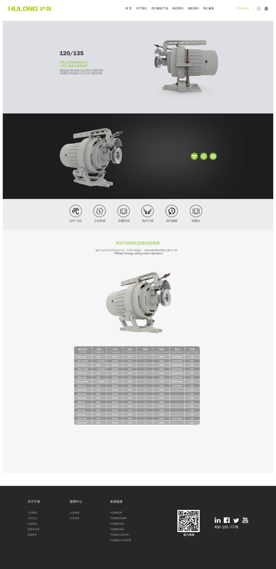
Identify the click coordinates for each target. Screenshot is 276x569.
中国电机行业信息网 (120, 540)
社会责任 (32, 523)
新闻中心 (76, 501)
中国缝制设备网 (118, 518)
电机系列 (193, 8)
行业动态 (74, 518)
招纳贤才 (32, 534)
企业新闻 (74, 512)
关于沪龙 (34, 501)
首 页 (128, 8)
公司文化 (32, 518)
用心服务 (208, 8)
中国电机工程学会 (119, 534)
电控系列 (177, 8)
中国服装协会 (117, 529)
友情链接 (116, 501)
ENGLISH (243, 8)
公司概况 (32, 512)
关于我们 (141, 8)
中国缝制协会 (117, 523)
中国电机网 (116, 512)
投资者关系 (33, 529)
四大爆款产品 (159, 8)
